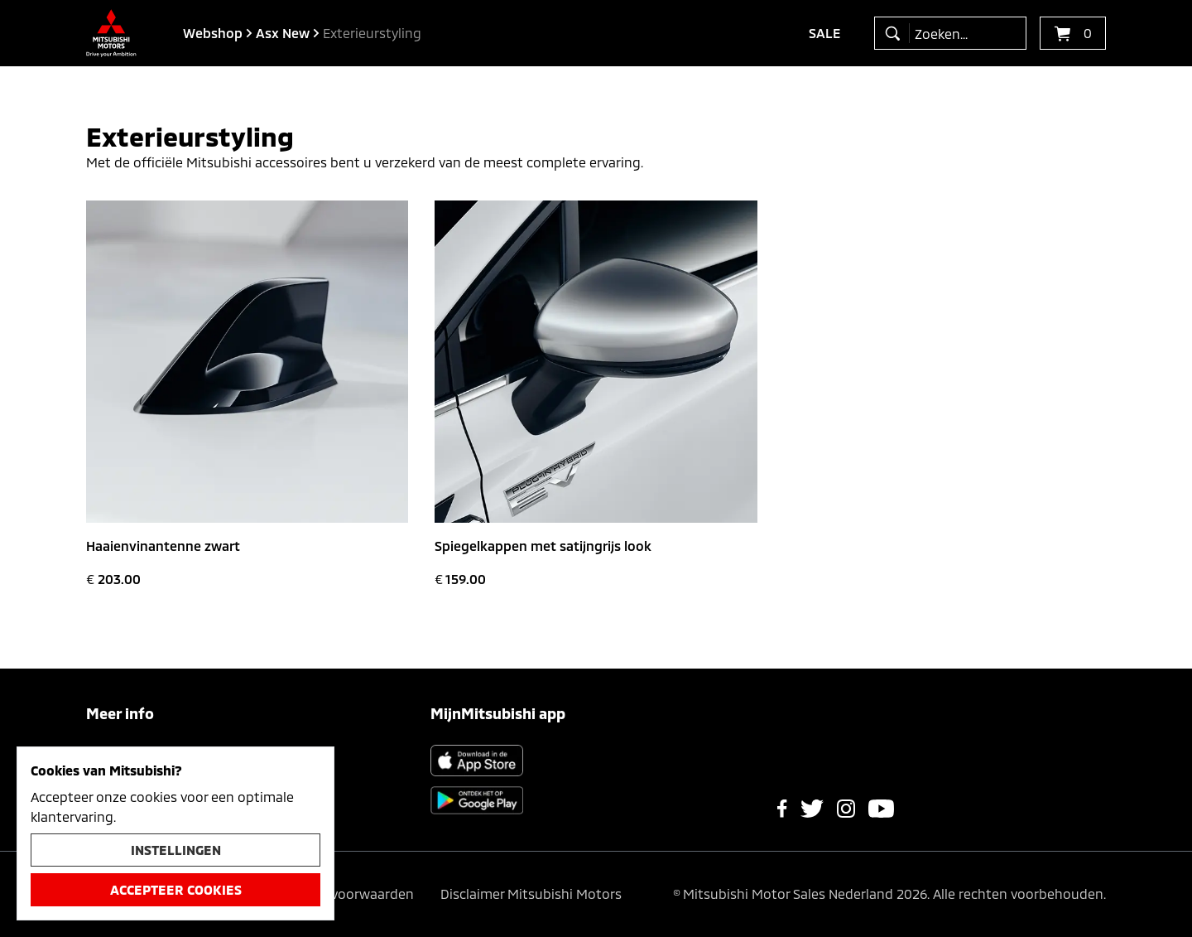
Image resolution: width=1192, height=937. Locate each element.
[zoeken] (896, 33)
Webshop (213, 33)
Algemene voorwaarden (339, 893)
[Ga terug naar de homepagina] (111, 33)
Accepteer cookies (176, 889)
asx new (283, 33)
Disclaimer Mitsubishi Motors (531, 893)
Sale (825, 33)
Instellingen (176, 849)
